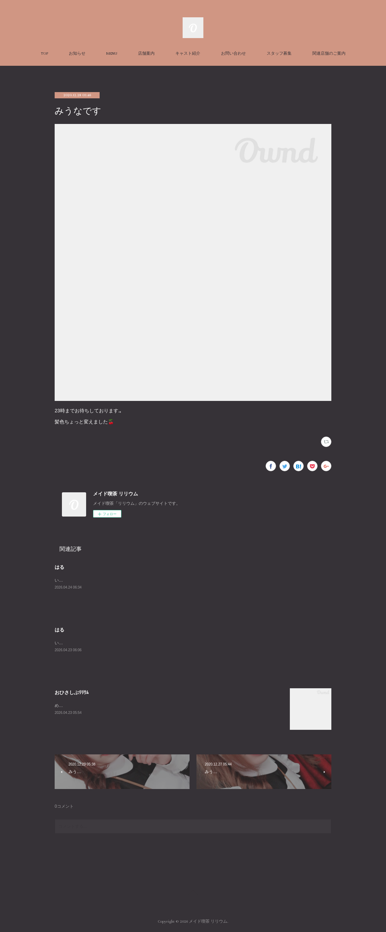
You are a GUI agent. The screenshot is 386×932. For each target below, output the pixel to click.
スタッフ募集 (279, 53)
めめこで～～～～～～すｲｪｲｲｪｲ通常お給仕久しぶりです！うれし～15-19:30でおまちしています (144, 705)
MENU (111, 53)
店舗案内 (146, 53)
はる (59, 567)
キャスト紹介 (187, 53)
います (61, 580)
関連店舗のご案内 (329, 53)
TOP (44, 53)
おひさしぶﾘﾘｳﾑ (72, 692)
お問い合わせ (233, 53)
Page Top (193, 893)
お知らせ (77, 53)
